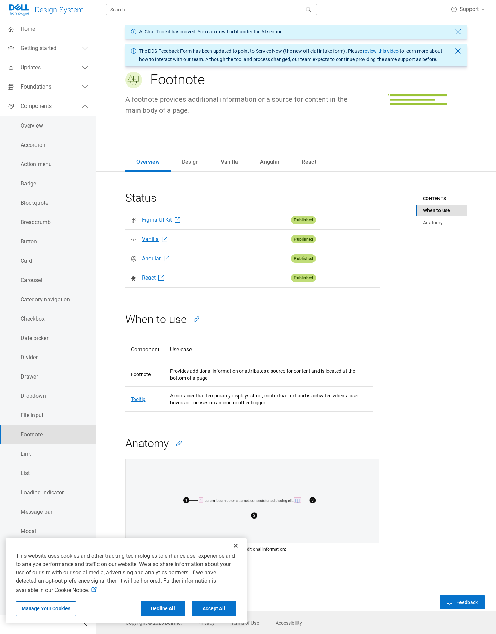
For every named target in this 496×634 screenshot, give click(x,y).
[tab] (148, 162)
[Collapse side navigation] (85, 624)
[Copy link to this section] (196, 319)
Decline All (163, 608)
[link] (154, 623)
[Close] (235, 545)
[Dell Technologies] (46, 10)
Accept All (214, 608)
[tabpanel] (296, 400)
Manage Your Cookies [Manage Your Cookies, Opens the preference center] (46, 608)
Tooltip (138, 399)
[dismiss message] (458, 32)
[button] (468, 9)
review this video (381, 51)
